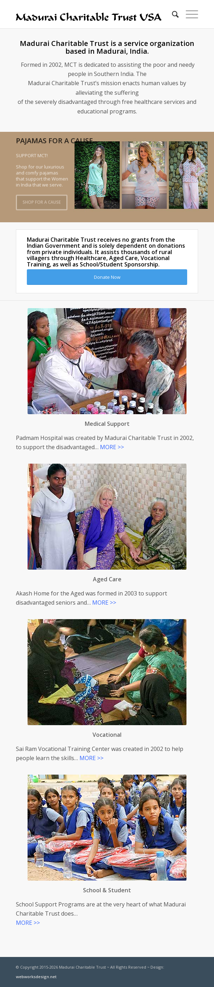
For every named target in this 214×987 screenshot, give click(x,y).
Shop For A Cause (42, 201)
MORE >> (112, 447)
